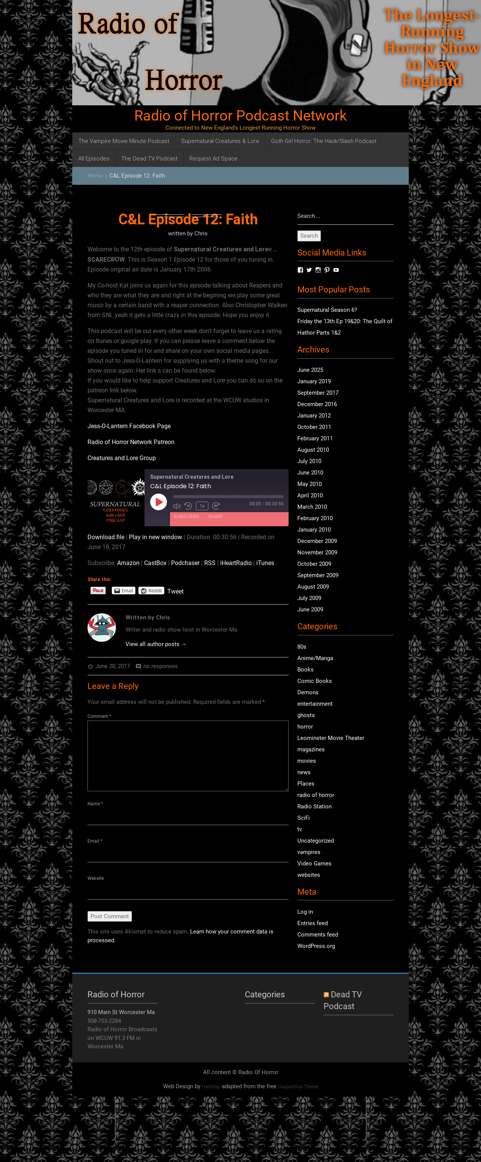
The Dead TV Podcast (149, 158)
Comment (99, 716)
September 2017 (317, 393)
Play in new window (155, 537)
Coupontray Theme (298, 1087)
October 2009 (314, 564)
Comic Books (314, 681)
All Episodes (94, 158)
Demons (308, 692)
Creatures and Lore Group (121, 458)
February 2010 (315, 518)
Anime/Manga (315, 658)
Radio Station (314, 806)
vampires (309, 852)
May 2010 (309, 484)
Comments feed (317, 935)
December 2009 (317, 541)
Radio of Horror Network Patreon (131, 442)
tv (299, 829)
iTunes (265, 563)
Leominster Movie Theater (330, 738)
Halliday (211, 1087)
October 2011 (314, 427)
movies (306, 760)
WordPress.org (316, 946)
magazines (311, 749)
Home (95, 175)
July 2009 (309, 598)
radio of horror (315, 795)
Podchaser (185, 563)
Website (95, 878)
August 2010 (313, 450)
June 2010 (310, 473)
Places (305, 783)
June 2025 (310, 370)
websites (308, 875)
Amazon (128, 563)
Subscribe (186, 516)
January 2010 (314, 530)
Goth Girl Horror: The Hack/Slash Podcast (323, 140)
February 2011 (315, 438)
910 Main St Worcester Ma (121, 1012)
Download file (105, 537)
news (304, 772)
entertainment (315, 703)
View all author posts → (156, 644)
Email (94, 841)
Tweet (175, 591)
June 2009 (310, 609)
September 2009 (317, 575)
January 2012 (314, 416)
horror (305, 726)
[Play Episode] (158, 502)
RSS (210, 563)
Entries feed (312, 923)
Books (305, 669)
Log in (305, 912)
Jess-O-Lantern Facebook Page (129, 426)
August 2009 (313, 587)
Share (215, 516)
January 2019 (314, 381)
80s (301, 646)
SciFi (303, 817)
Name (95, 803)
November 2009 (317, 552)
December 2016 (317, 404)
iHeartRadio (236, 563)
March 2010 (312, 507)
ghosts (306, 715)
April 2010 (310, 495)
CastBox (155, 563)
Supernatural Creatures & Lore (220, 140)
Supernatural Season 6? (327, 310)
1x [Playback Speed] (202, 505)
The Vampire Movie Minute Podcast (123, 140)
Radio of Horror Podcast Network (240, 115)
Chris (201, 233)
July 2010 (309, 461)
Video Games (314, 863)
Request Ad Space (213, 158)
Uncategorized (315, 840)
